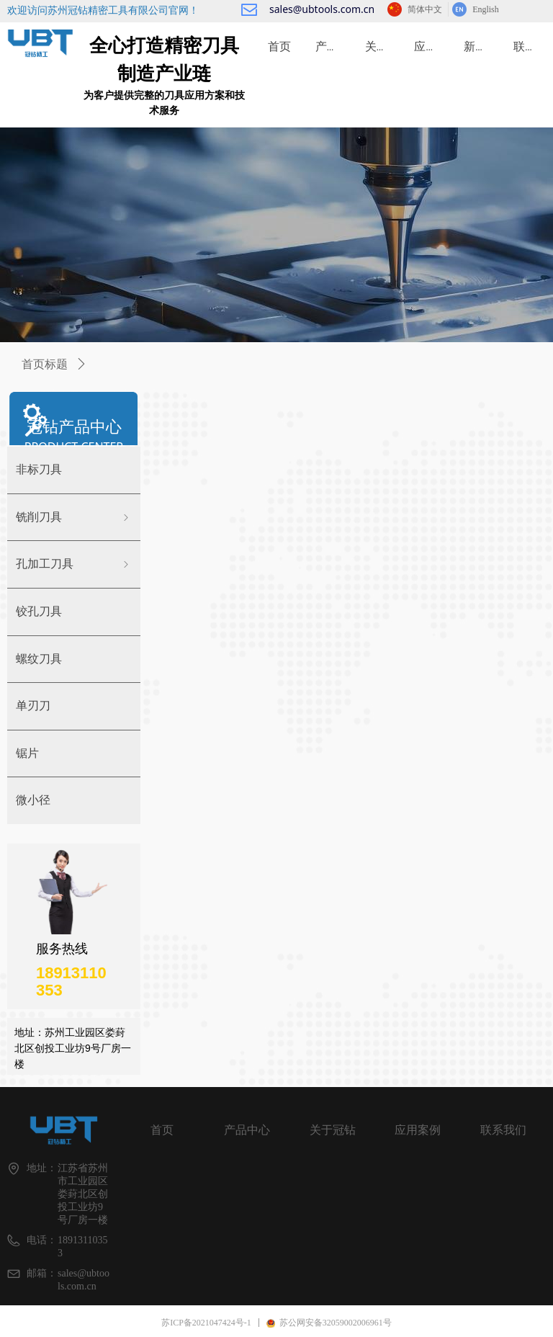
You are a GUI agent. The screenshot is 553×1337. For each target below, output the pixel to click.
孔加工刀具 (74, 564)
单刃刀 (33, 705)
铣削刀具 (74, 517)
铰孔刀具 (39, 611)
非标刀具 (39, 469)
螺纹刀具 (39, 659)
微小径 (33, 800)
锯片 (27, 753)
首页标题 (45, 364)
